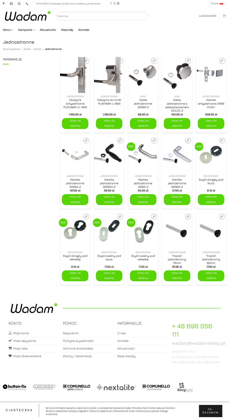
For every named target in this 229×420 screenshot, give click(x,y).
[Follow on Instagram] (114, 3)
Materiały (67, 30)
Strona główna (11, 49)
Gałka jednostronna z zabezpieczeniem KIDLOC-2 (177, 105)
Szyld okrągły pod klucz (211, 181)
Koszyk (123, 413)
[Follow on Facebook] (111, 3)
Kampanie (26, 30)
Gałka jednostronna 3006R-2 (143, 103)
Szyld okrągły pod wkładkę (75, 257)
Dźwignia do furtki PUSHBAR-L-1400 (109, 101)
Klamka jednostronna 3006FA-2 (109, 183)
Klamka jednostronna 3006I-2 (143, 183)
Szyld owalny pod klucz (109, 257)
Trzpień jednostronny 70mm (177, 259)
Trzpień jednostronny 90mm (211, 259)
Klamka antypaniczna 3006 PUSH (211, 103)
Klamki (37, 49)
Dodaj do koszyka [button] (75, 123)
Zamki (27, 49)
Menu (8, 30)
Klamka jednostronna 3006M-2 (177, 183)
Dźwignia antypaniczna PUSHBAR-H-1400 (75, 103)
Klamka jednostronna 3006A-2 (75, 183)
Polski (218, 3)
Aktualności (48, 30)
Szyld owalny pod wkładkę (143, 257)
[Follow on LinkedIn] (118, 3)
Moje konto (108, 413)
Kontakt (83, 30)
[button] (207, 16)
